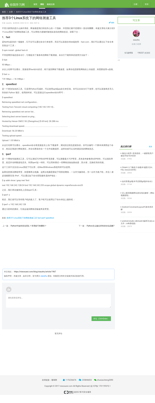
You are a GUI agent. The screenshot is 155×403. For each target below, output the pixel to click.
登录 (147, 4)
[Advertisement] (58, 246)
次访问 (144, 53)
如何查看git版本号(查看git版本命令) (136, 181)
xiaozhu (43, 276)
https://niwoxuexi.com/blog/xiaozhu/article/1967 (35, 272)
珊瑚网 (54, 380)
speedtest (50, 218)
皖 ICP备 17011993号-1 (101, 386)
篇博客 (129, 53)
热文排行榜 (125, 146)
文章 (11, 12)
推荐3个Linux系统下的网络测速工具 (22, 218)
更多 (150, 147)
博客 (42, 4)
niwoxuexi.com (66, 386)
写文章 (136, 20)
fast (39, 218)
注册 (135, 4)
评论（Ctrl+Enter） (101, 319)
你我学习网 (15, 4)
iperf (43, 218)
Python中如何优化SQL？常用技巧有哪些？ (29, 226)
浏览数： (126, 159)
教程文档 (50, 4)
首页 (35, 4)
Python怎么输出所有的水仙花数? (100, 226)
